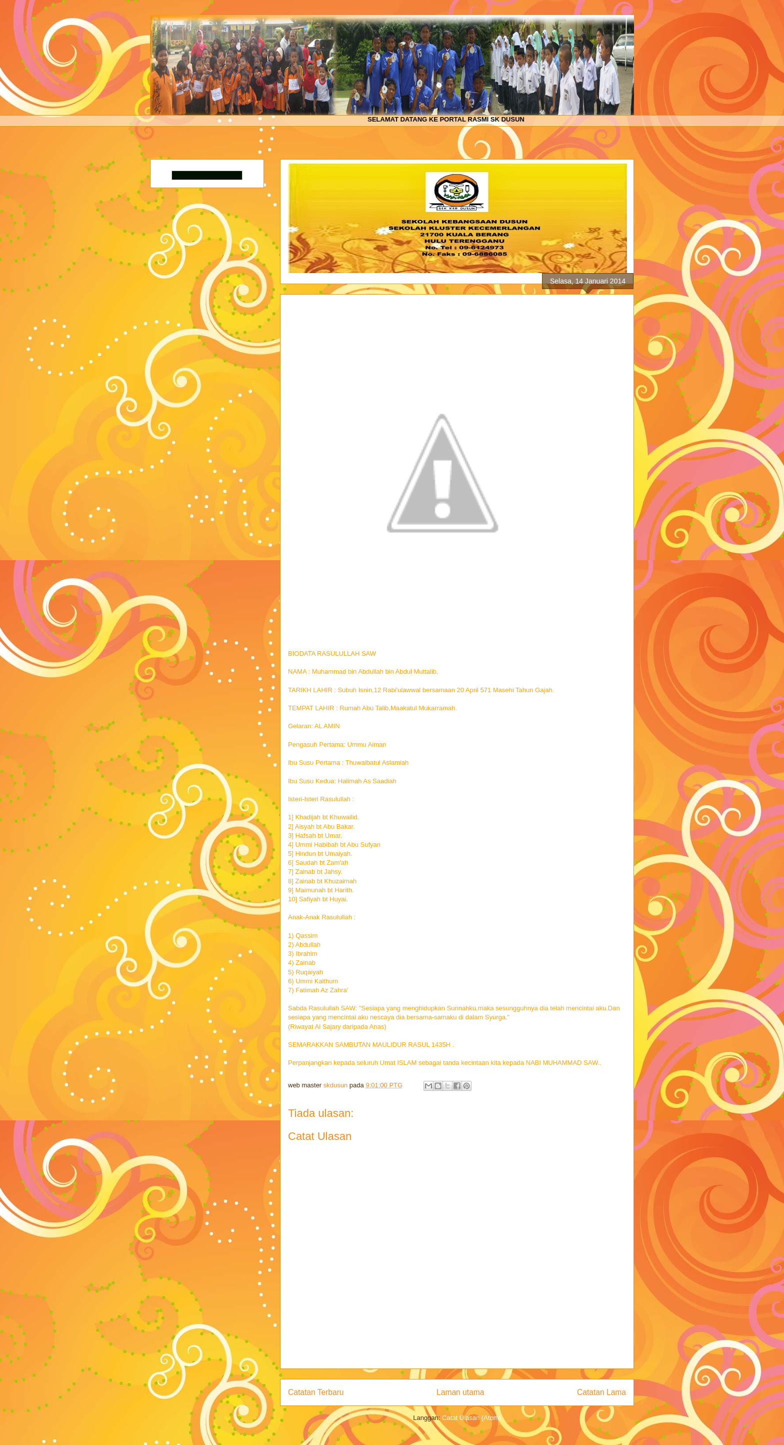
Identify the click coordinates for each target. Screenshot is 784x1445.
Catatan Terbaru (316, 1392)
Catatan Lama (601, 1392)
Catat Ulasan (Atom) (471, 1417)
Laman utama (460, 1392)
